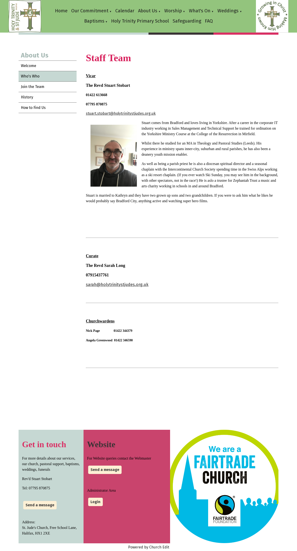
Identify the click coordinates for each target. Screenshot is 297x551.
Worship (173, 10)
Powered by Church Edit (148, 547)
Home (61, 10)
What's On (199, 10)
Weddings (228, 10)
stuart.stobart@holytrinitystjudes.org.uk (121, 113)
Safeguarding (187, 21)
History (27, 97)
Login (95, 502)
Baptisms (94, 21)
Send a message (40, 505)
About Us (147, 10)
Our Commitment (89, 10)
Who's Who (30, 76)
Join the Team (32, 86)
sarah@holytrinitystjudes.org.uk (117, 284)
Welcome (28, 66)
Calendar (124, 10)
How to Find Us (33, 107)
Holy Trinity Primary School (140, 21)
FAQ (209, 21)
